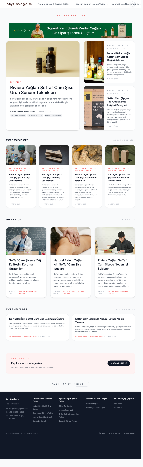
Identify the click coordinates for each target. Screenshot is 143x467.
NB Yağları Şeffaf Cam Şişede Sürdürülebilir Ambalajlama (119, 177)
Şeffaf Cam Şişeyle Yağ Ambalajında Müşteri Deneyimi (118, 102)
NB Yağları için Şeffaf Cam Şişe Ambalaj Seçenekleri (52, 177)
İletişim (102, 433)
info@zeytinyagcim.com (18, 409)
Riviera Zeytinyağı (39, 421)
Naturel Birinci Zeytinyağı (42, 417)
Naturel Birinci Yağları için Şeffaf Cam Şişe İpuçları (68, 264)
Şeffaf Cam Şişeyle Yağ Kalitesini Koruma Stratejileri (25, 264)
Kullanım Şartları (129, 433)
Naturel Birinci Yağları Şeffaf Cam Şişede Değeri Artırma (119, 57)
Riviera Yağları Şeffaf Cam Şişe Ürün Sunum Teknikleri (41, 90)
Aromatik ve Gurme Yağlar (127, 4)
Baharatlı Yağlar (92, 404)
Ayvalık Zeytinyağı (66, 410)
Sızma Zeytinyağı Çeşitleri (123, 399)
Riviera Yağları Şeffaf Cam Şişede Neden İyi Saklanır (113, 264)
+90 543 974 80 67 (16, 412)
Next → (81, 384)
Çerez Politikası (114, 433)
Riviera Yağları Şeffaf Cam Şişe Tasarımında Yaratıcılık (86, 177)
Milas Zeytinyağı (65, 406)
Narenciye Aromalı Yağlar (95, 408)
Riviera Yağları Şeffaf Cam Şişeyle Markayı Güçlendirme (19, 177)
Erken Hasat (117, 408)
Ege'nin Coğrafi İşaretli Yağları (92, 4)
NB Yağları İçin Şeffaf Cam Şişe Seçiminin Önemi (36, 318)
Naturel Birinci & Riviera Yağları (55, 4)
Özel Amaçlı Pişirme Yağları (43, 413)
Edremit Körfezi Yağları (68, 421)
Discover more (118, 363)
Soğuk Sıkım (117, 404)
